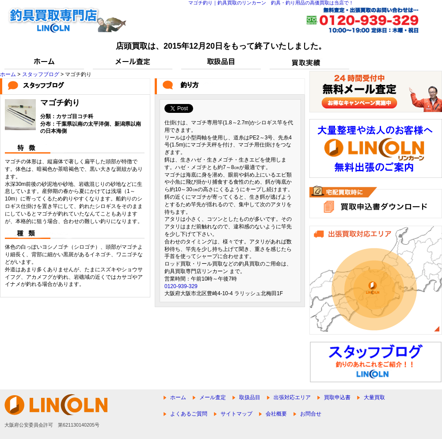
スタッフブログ (40, 74)
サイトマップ (236, 414)
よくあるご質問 (188, 414)
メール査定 (212, 397)
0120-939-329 (181, 286)
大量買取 (374, 397)
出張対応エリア (292, 397)
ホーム (8, 74)
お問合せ (310, 414)
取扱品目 (249, 397)
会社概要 (276, 414)
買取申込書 (337, 397)
